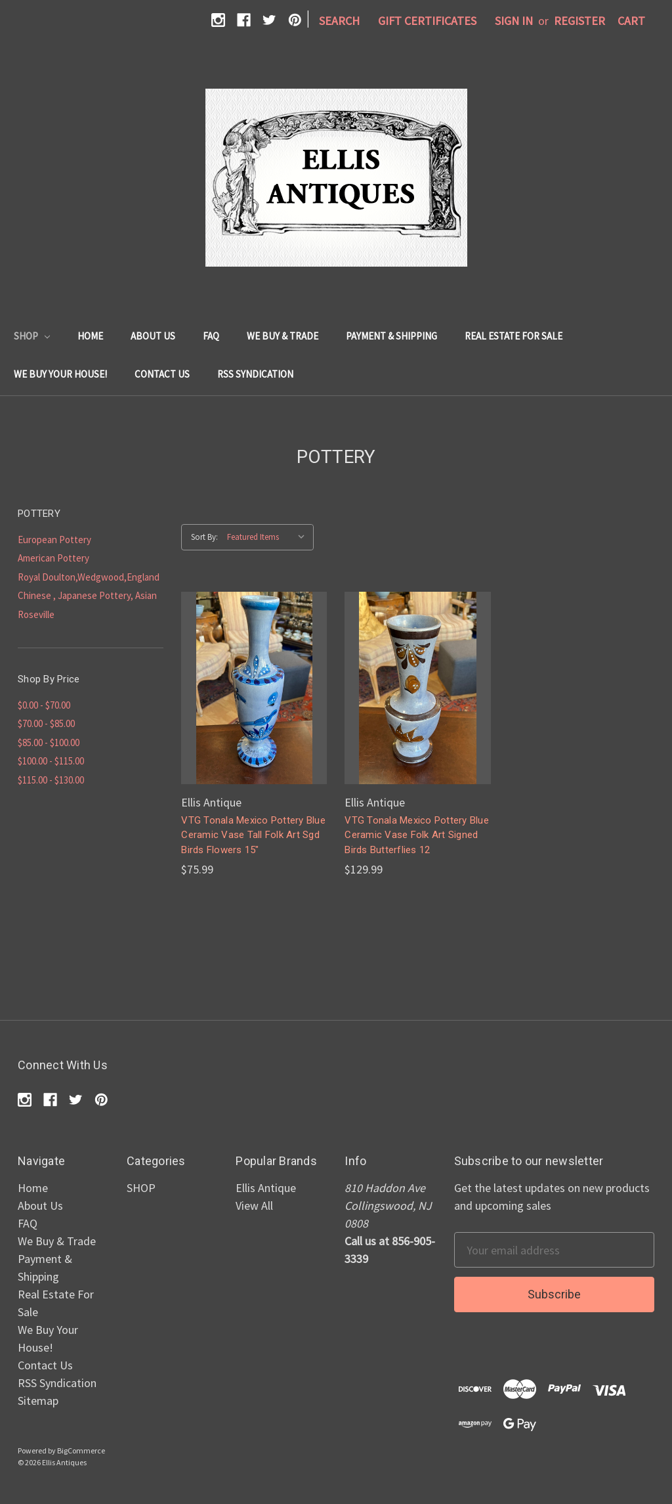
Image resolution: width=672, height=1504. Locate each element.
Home (90, 336)
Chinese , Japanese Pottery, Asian (87, 595)
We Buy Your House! (60, 374)
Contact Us (162, 374)
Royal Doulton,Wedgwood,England (88, 577)
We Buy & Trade (282, 336)
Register (579, 20)
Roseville (36, 614)
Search (339, 20)
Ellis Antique (266, 1187)
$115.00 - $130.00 (51, 780)
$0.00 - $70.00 (44, 705)
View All (254, 1205)
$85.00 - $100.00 (48, 742)
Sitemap (38, 1400)
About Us (153, 336)
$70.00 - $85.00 (46, 723)
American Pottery (53, 558)
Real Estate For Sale (513, 336)
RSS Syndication (255, 374)
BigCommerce (81, 1450)
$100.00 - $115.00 (51, 761)
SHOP (32, 336)
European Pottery (54, 539)
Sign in (514, 20)
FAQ (211, 336)
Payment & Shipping (391, 336)
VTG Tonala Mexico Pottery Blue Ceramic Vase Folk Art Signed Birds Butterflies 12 (417, 835)
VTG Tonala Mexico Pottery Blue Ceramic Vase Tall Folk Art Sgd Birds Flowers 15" (253, 835)
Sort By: (204, 536)
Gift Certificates (427, 20)
